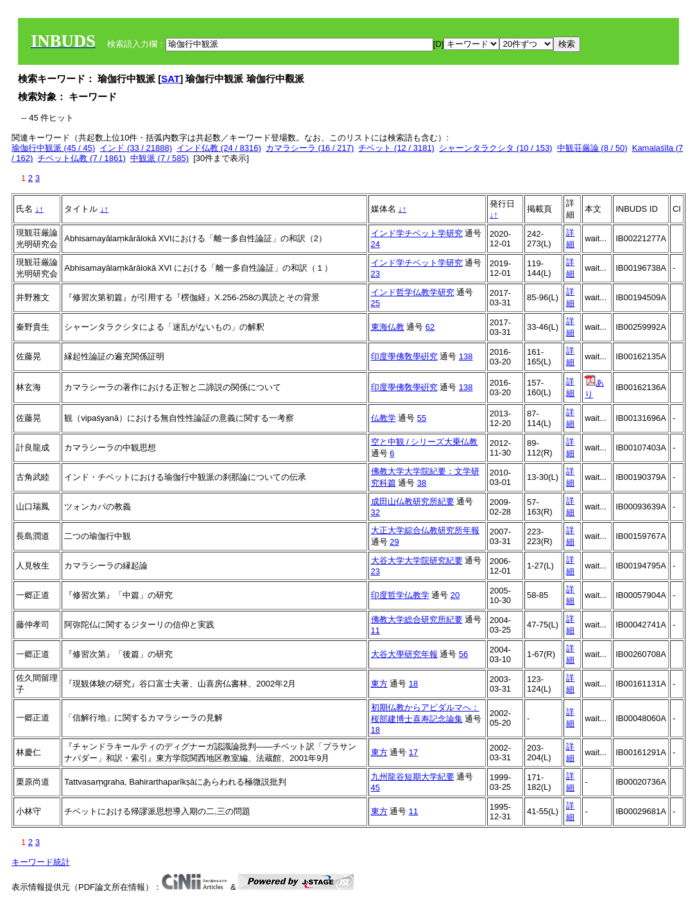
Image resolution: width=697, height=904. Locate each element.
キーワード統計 (41, 862)
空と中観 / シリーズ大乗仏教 (424, 442)
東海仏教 (387, 327)
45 (375, 787)
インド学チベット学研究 (417, 233)
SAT (170, 78)
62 (430, 327)
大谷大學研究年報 (404, 654)
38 (421, 483)
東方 (379, 683)
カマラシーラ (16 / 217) (310, 148)
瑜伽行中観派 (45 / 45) (53, 148)
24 (375, 244)
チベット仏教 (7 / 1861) (81, 158)
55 (421, 418)
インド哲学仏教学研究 (412, 292)
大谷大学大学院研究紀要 (417, 560)
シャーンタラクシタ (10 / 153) (495, 148)
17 (413, 752)
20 (455, 595)
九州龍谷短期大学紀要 (412, 776)
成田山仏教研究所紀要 (412, 501)
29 (394, 542)
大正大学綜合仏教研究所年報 (425, 530)
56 (463, 654)
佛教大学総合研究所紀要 (417, 619)
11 (375, 630)
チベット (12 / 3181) (396, 148)
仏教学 (383, 418)
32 (375, 512)
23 (375, 273)
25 (375, 303)
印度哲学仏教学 (400, 595)
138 (466, 356)
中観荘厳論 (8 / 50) (592, 148)
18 (413, 683)
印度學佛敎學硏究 (404, 356)
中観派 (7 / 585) (159, 158)
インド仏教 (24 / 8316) (218, 148)
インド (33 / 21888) (135, 148)
